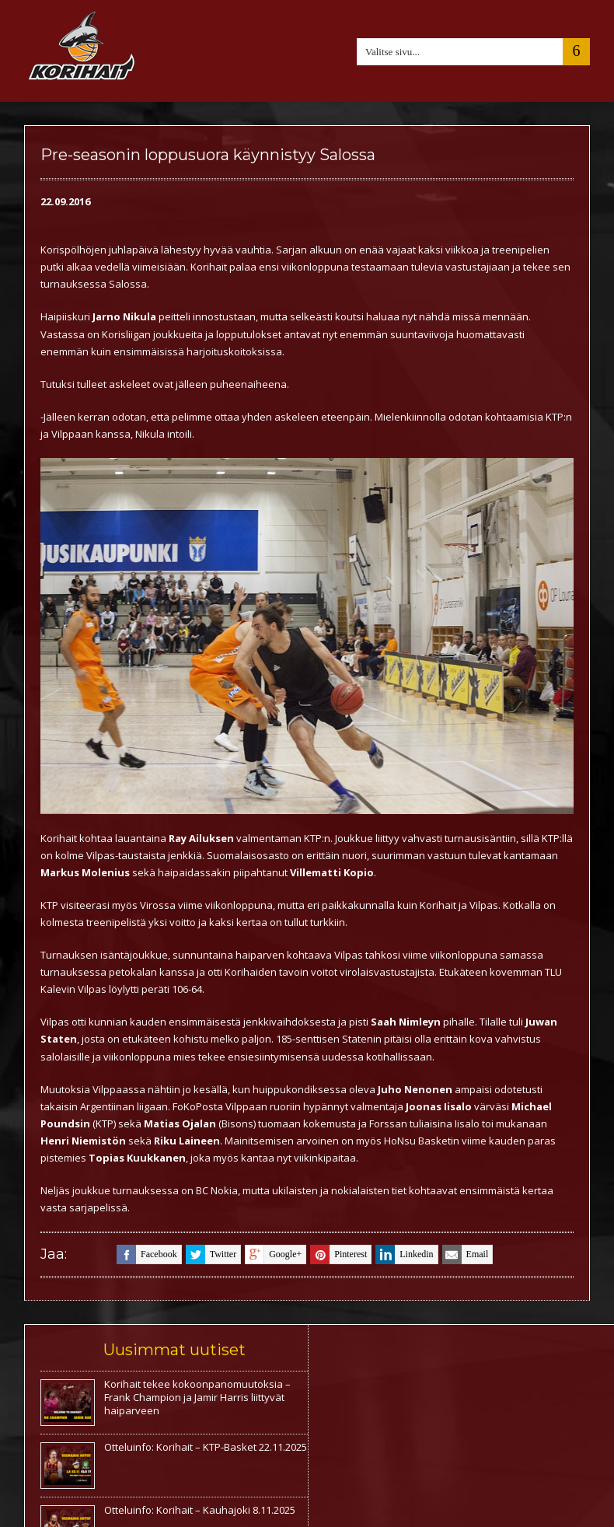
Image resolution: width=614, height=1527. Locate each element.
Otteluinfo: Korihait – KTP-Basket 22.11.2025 (205, 1447)
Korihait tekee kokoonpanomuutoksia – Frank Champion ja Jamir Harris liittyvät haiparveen (197, 1397)
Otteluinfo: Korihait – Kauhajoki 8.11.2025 (199, 1510)
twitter (211, 1254)
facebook (147, 1254)
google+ (273, 1254)
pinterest (338, 1254)
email (465, 1254)
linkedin (404, 1254)
